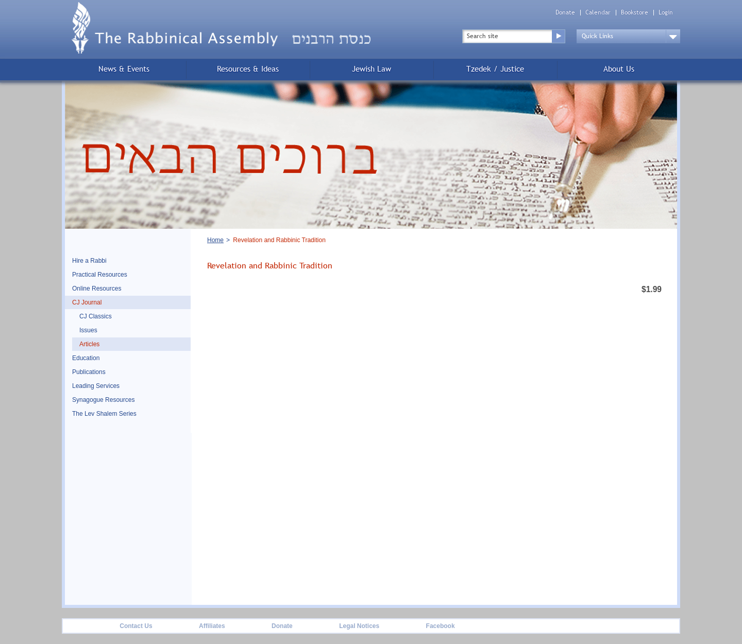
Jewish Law (371, 68)
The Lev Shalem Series (104, 413)
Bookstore (634, 12)
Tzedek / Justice (495, 68)
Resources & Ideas (248, 68)
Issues (88, 330)
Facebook (440, 626)
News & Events (123, 68)
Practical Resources (99, 274)
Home (215, 240)
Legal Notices (359, 626)
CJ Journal (87, 302)
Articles (89, 344)
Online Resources (96, 288)
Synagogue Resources (103, 399)
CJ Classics (95, 316)
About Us (618, 68)
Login (666, 12)
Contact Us (136, 626)
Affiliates (212, 626)
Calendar (598, 12)
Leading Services (96, 385)
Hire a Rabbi (89, 260)
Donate (565, 12)
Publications (89, 372)
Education (85, 358)
